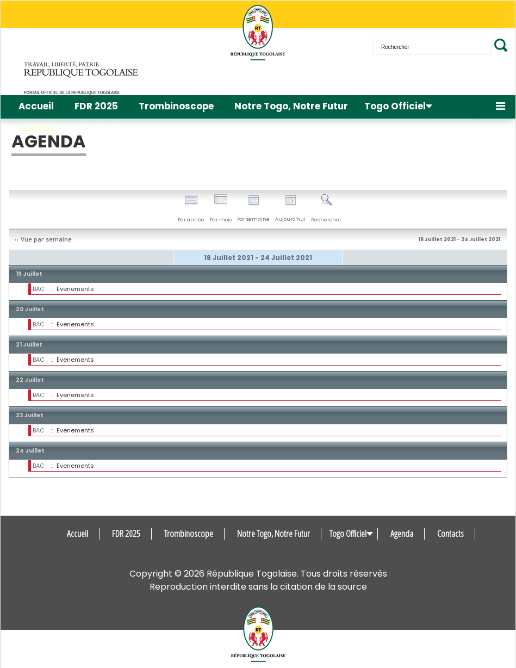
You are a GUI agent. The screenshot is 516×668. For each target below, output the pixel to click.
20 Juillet (30, 309)
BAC (39, 288)
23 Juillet (29, 415)
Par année (191, 208)
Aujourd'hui (290, 208)
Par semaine (253, 208)
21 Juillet (29, 345)
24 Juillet (30, 451)
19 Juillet (29, 274)
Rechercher (326, 208)
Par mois (221, 208)
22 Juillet (30, 380)
